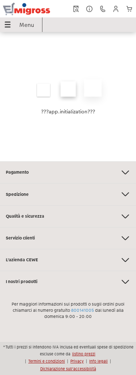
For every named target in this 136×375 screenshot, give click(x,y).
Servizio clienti (68, 238)
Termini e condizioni (46, 361)
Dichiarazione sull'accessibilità (68, 369)
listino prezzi (83, 354)
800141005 (82, 310)
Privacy (77, 361)
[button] (116, 9)
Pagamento (68, 172)
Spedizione (68, 194)
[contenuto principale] (68, 96)
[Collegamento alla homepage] (26, 8)
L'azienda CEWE (68, 260)
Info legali (98, 361)
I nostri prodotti (68, 282)
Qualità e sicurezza (68, 216)
